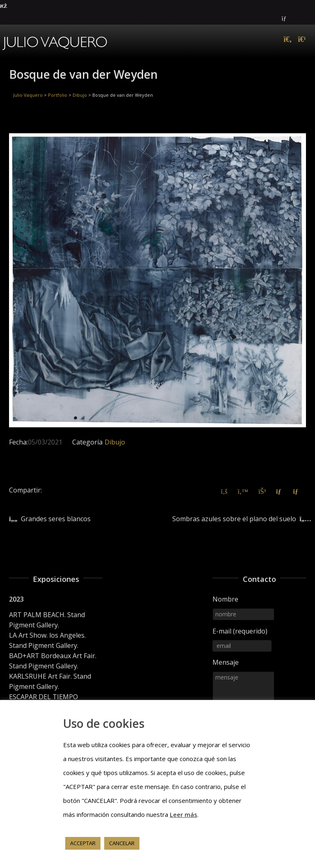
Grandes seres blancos (56, 518)
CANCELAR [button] (122, 843)
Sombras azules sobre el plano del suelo (234, 518)
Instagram (305, 18)
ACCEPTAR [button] (83, 843)
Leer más (183, 814)
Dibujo (115, 442)
